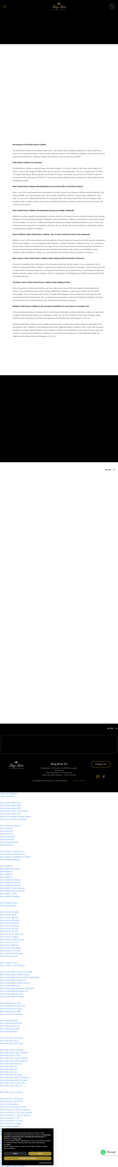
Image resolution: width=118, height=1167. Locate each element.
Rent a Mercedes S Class (10, 1055)
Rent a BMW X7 (6, 877)
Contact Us (100, 764)
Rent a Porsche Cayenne (10, 1126)
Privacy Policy (79, 781)
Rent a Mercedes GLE (9, 1069)
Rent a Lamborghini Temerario (12, 997)
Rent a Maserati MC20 (9, 1020)
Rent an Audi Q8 (6, 834)
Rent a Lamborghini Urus (10, 986)
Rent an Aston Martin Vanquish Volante (15, 816)
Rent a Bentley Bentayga (10, 860)
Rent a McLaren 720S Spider (11, 1038)
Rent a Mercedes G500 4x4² (11, 1086)
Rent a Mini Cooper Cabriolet (11, 1050)
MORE (108, 470)
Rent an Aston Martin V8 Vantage (13, 819)
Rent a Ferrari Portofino (9, 912)
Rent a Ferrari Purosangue (10, 948)
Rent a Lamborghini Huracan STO (13, 980)
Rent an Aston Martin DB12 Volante (14, 811)
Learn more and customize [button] (27, 1158)
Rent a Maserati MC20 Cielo (11, 1023)
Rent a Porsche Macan (9, 1104)
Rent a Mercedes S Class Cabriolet (14, 1058)
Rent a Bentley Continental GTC (12, 854)
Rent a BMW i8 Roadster (10, 896)
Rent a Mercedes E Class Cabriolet (14, 1053)
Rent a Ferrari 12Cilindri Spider (12, 940)
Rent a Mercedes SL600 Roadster (13, 1061)
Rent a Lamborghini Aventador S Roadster (17, 988)
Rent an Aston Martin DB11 (11, 803)
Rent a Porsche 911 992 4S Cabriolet (15, 1110)
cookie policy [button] (17, 1139)
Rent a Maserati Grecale (9, 1026)
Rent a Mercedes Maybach (11, 1064)
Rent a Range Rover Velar (10, 1011)
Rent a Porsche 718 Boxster (11, 1099)
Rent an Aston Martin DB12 (11, 808)
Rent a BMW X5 (6, 872)
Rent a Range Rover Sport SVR (12, 1006)
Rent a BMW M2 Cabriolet (10, 880)
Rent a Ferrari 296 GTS (9, 931)
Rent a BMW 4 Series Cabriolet (12, 888)
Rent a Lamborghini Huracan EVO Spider (16, 972)
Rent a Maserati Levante (10, 1029)
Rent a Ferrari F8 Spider (9, 923)
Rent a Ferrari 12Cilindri (9, 937)
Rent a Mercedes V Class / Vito (12, 1083)
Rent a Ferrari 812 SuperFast (11, 934)
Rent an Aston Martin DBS (10, 805)
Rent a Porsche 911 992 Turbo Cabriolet (16, 1112)
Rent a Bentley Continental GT (12, 851)
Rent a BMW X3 (6, 866)
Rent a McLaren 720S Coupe (11, 1043)
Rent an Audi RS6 (7, 839)
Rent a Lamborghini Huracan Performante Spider (19, 977)
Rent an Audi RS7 (7, 845)
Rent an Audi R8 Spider (9, 842)
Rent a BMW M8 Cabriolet (10, 885)
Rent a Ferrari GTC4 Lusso (10, 951)
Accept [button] (40, 1153)
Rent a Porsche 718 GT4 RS (11, 1101)
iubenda (49, 1163)
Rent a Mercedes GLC (9, 1066)
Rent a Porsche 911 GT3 (10, 1118)
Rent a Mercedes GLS (9, 1072)
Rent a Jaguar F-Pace (9, 963)
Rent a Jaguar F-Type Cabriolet (12, 965)
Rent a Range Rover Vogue (11, 1009)
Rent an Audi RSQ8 (7, 837)
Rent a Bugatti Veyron (9, 903)
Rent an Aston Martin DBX (10, 814)
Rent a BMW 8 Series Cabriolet (12, 891)
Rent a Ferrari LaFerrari (9, 956)
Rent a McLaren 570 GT (9, 1041)
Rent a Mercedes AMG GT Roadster (14, 1077)
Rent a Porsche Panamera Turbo (13, 1107)
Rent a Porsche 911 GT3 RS (11, 1121)
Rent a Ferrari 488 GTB (9, 918)
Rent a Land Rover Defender (11, 1014)
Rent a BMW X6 (6, 874)
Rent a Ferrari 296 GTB (9, 929)
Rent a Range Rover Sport (10, 1003)
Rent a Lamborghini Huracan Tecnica (15, 975)
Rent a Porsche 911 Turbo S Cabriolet (15, 1115)
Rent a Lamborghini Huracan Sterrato (15, 983)
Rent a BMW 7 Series (8, 894)
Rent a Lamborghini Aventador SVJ (14, 991)
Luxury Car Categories (9, 793)
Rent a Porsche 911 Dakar (10, 1123)
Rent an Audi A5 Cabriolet (10, 826)
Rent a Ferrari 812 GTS (9, 942)
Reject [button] (15, 1153)
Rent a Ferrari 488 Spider (10, 920)
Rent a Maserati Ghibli (8, 1031)
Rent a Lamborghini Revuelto (11, 994)
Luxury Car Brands (7, 796)
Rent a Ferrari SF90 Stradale (11, 953)
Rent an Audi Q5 (6, 828)
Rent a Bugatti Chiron (8, 906)
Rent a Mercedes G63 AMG (11, 1075)
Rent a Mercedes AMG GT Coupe (13, 1080)
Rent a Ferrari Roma (8, 915)
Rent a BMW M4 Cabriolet (10, 883)
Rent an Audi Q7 (6, 831)
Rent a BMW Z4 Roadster (10, 869)
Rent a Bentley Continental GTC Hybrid (15, 857)
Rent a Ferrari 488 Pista (9, 945)
